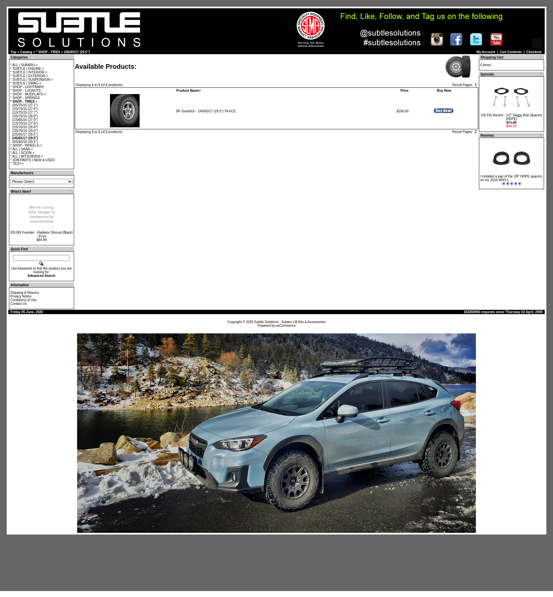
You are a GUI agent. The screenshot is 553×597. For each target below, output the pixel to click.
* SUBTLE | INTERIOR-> (28, 72)
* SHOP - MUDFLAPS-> (28, 94)
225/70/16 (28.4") (25, 127)
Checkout (534, 52)
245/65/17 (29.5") (77, 52)
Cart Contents (511, 52)
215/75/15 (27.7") (25, 112)
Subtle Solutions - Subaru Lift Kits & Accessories (290, 322)
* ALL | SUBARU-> (24, 65)
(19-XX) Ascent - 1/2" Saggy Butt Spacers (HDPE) (511, 117)
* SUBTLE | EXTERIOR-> (29, 76)
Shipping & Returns (24, 293)
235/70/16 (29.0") (25, 131)
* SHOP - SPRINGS (25, 98)
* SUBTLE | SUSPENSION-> (31, 79)
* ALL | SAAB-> (21, 149)
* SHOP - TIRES (48, 52)
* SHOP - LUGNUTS (25, 90)
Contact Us (18, 303)
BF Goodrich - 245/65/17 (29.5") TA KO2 (206, 111)
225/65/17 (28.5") (25, 134)
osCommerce (285, 325)
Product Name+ (188, 90)
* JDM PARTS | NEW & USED (32, 160)
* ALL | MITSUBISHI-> (26, 156)
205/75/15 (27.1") (25, 105)
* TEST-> (17, 164)
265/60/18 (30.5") (25, 142)
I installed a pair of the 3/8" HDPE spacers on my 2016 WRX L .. (511, 178)
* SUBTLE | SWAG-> (25, 83)
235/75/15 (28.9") (25, 116)
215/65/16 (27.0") (25, 120)
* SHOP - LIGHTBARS (27, 87)
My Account (486, 52)
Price (404, 90)
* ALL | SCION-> (22, 153)
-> (24, 101)
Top (14, 52)
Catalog (26, 52)
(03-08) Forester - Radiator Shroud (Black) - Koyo (41, 234)
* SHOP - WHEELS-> (26, 145)
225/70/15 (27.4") (25, 109)
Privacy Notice (21, 296)
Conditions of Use (23, 300)
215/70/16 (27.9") (25, 123)
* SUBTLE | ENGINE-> (27, 68)
